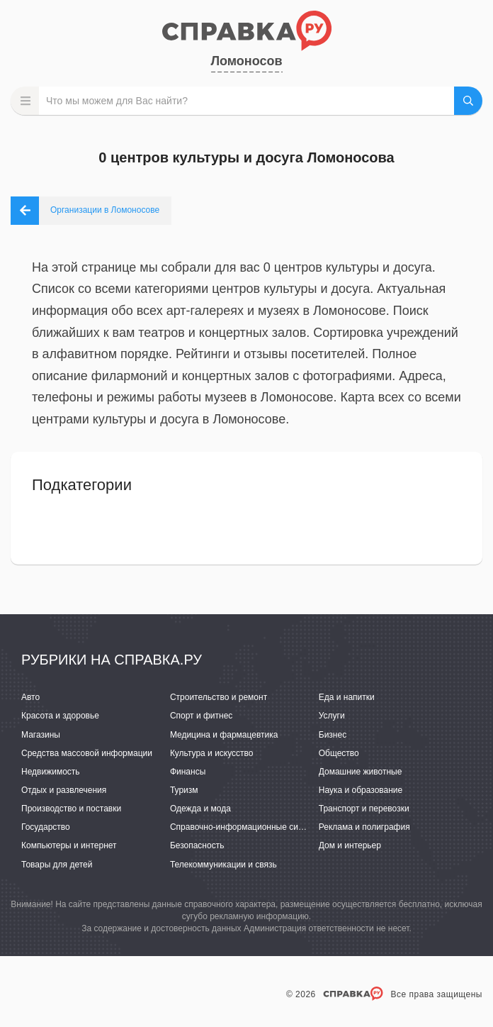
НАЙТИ (468, 101)
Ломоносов (246, 61)
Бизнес (332, 735)
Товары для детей (56, 865)
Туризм (184, 790)
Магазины (40, 735)
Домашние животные (360, 772)
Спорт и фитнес (201, 716)
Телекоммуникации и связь (223, 865)
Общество (339, 753)
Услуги (332, 716)
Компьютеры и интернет (69, 845)
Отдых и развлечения (63, 790)
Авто (30, 697)
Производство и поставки (71, 809)
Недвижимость (50, 772)
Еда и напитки (347, 697)
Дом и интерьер (350, 845)
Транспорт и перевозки (364, 809)
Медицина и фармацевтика (224, 735)
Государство (45, 827)
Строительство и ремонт (218, 697)
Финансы (187, 772)
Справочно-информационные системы (246, 827)
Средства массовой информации (86, 753)
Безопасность (197, 845)
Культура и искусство (212, 753)
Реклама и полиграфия (364, 827)
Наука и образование (360, 790)
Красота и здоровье (60, 716)
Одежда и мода (200, 809)
